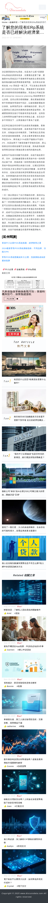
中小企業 (9, 269)
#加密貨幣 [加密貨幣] (21, 766)
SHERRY (18, 38)
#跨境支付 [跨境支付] (21, 846)
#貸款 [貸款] (17, 613)
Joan (9, 806)
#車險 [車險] (21, 726)
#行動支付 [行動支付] (19, 806)
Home (5, 22)
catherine (11, 726)
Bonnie (10, 686)
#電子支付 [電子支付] (21, 886)
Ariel (9, 613)
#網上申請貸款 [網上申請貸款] (24, 650)
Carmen (10, 650)
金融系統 (21, 269)
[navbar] (42, 7)
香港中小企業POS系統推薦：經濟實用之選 (21, 243)
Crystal (10, 886)
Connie (10, 766)
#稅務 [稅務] (19, 686)
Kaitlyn (10, 846)
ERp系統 (32, 269)
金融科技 (13, 22)
